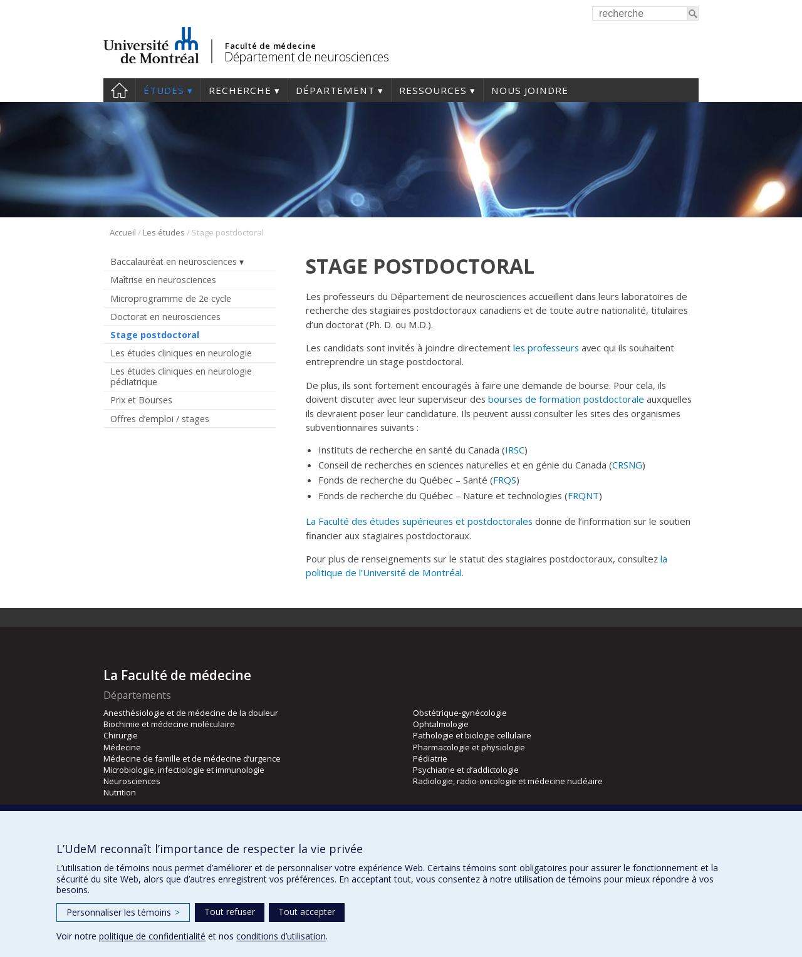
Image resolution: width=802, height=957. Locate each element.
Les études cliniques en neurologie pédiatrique (181, 376)
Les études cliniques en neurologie (181, 353)
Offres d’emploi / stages (159, 419)
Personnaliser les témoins (123, 912)
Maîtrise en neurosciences (163, 280)
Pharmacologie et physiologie (469, 747)
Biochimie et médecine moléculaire (169, 724)
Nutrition (119, 792)
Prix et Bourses (141, 400)
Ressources (433, 90)
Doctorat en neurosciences (165, 317)
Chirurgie (120, 735)
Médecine (122, 747)
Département (335, 90)
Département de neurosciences (306, 56)
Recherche (240, 90)
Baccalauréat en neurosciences (173, 261)
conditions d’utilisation (281, 936)
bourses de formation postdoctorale (566, 399)
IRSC (514, 449)
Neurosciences (131, 781)
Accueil (119, 90)
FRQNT (583, 495)
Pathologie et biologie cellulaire (472, 735)
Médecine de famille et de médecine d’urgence (192, 758)
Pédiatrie (430, 758)
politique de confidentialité (152, 936)
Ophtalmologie (441, 724)
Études (163, 90)
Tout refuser (229, 912)
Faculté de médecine (270, 45)
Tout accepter (306, 912)
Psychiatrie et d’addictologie (466, 769)
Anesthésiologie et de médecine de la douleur (190, 712)
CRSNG (627, 464)
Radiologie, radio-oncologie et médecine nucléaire (508, 781)
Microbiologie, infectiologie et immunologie (183, 769)
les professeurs (546, 347)
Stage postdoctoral (154, 335)
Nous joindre (529, 90)
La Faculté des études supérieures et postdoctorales (419, 521)
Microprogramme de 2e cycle (170, 298)
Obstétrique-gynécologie (460, 712)
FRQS (504, 479)
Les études (164, 232)
